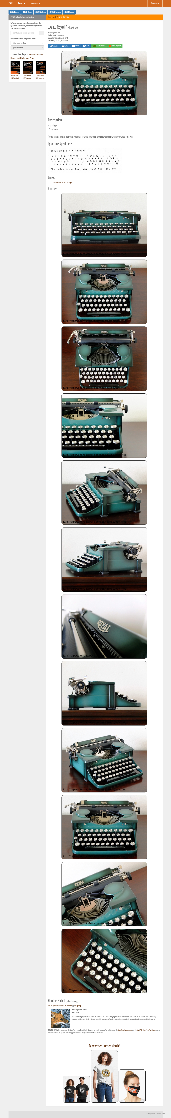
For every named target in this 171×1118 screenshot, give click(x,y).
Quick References (23, 58)
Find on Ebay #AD (99, 46)
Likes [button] (86, 46)
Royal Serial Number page (125, 1030)
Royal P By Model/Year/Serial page (146, 1030)
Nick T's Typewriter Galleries (56, 1006)
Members (155, 3)
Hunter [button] (65, 46)
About (22, 3)
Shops (32, 58)
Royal (54, 17)
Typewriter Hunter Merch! (104, 1046)
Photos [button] (75, 46)
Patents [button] (69, 12)
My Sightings (77, 1006)
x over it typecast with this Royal (62, 183)
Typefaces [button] (55, 12)
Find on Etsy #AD (115, 46)
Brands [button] (14, 12)
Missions (35, 3)
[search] (27, 43)
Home (49, 17)
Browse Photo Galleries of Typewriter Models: (23, 39)
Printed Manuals (34, 55)
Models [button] (27, 12)
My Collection (68, 1006)
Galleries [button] (40, 12)
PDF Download (15, 78)
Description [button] (54, 46)
